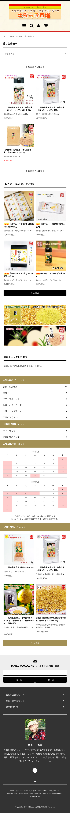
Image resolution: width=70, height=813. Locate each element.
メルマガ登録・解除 (54, 793)
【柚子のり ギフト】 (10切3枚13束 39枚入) (19, 274)
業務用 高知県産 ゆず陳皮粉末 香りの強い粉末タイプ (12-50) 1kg (51, 619)
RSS (32, 796)
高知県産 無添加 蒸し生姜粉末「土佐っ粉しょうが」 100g (50, 108)
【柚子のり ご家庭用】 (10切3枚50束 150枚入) (19, 225)
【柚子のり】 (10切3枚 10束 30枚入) (51, 225)
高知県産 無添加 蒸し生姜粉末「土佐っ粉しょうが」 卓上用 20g (18, 108)
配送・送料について (40, 791)
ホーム (6, 36)
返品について (54, 791)
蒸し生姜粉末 (29, 36)
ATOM (37, 796)
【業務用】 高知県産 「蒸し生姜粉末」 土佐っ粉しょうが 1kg (17, 151)
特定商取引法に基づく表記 (17, 793)
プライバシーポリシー (37, 793)
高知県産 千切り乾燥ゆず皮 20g (18, 567)
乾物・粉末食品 (16, 36)
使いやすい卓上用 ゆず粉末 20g (50, 274)
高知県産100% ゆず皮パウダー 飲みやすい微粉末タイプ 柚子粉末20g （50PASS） (19, 620)
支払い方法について (23, 791)
